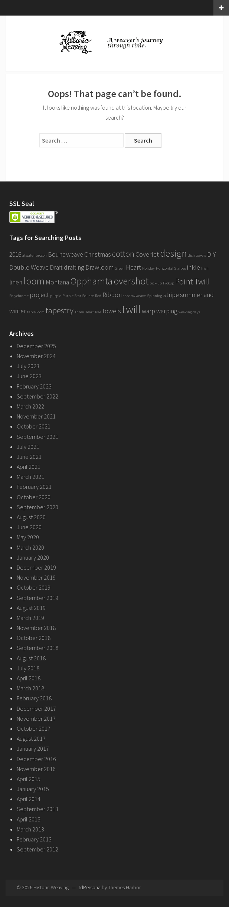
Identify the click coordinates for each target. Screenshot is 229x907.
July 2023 (28, 366)
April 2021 (28, 466)
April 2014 (28, 799)
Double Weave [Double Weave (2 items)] (29, 267)
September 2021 (37, 436)
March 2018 (30, 688)
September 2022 (37, 396)
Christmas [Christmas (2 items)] (97, 254)
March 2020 (30, 547)
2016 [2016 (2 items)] (15, 254)
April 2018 (28, 678)
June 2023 (29, 376)
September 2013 (37, 809)
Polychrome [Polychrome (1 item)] (19, 295)
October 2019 (33, 587)
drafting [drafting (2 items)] (74, 267)
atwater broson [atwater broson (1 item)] (34, 255)
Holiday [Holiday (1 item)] (148, 268)
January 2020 (33, 557)
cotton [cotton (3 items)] (123, 254)
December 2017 (36, 708)
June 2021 (29, 456)
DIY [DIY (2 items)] (211, 254)
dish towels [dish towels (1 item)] (197, 255)
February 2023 (34, 386)
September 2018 (37, 647)
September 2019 (37, 597)
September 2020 (37, 507)
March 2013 (30, 829)
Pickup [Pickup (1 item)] (168, 283)
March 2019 (30, 617)
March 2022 (30, 406)
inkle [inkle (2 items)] (193, 267)
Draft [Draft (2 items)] (56, 267)
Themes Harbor (124, 887)
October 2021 (33, 426)
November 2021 (36, 416)
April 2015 (28, 779)
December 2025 (36, 346)
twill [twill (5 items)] (131, 309)
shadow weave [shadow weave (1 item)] (134, 295)
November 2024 (36, 356)
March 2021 (30, 476)
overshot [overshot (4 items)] (131, 281)
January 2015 (33, 789)
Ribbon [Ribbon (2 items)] (112, 295)
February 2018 (34, 698)
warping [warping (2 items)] (166, 311)
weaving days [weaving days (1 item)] (189, 312)
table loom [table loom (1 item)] (36, 312)
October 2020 (33, 497)
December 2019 (36, 567)
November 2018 (36, 627)
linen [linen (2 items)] (15, 282)
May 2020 (28, 537)
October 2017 (33, 728)
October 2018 (33, 637)
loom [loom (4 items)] (34, 281)
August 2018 (31, 658)
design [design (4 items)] (173, 253)
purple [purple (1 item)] (55, 295)
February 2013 (34, 839)
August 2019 (31, 607)
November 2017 (36, 718)
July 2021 (28, 446)
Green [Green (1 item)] (120, 268)
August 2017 (31, 738)
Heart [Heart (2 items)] (133, 267)
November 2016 (36, 769)
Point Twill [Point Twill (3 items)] (192, 281)
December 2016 (36, 759)
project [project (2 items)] (39, 295)
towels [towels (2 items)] (111, 311)
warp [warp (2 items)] (148, 311)
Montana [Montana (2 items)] (57, 282)
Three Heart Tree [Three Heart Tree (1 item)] (88, 312)
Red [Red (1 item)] (98, 295)
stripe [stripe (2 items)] (171, 295)
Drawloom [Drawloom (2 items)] (99, 267)
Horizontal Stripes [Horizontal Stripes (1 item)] (171, 268)
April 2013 (28, 819)
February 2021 (34, 486)
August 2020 (31, 517)
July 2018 (28, 668)
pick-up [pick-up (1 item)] (156, 283)
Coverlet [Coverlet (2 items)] (147, 254)
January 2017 (33, 748)
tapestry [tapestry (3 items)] (59, 310)
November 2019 (36, 577)
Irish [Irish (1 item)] (205, 268)
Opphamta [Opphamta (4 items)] (91, 281)
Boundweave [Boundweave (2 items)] (65, 254)
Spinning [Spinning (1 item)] (154, 295)
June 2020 (29, 527)
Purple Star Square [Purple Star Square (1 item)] (78, 295)
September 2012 (37, 849)
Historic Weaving (51, 887)
